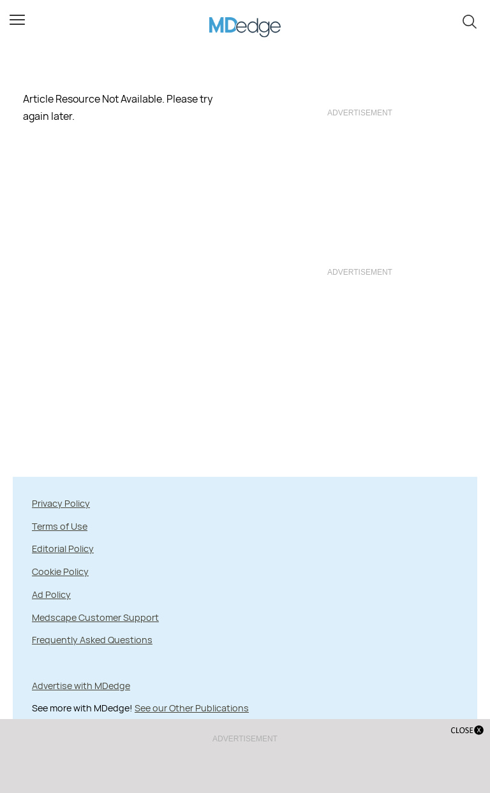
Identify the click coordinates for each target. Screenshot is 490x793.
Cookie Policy (60, 571)
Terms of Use (59, 526)
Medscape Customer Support (95, 617)
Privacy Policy (61, 503)
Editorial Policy (63, 548)
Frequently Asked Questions (92, 640)
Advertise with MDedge (81, 686)
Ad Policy (51, 594)
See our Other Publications (192, 708)
